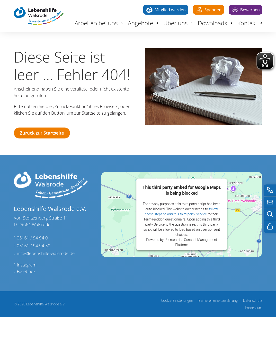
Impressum (253, 308)
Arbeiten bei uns (96, 24)
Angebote (140, 24)
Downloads (212, 24)
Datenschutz (252, 301)
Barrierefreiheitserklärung (218, 301)
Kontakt (247, 24)
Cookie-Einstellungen (177, 301)
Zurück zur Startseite (42, 133)
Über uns (175, 24)
